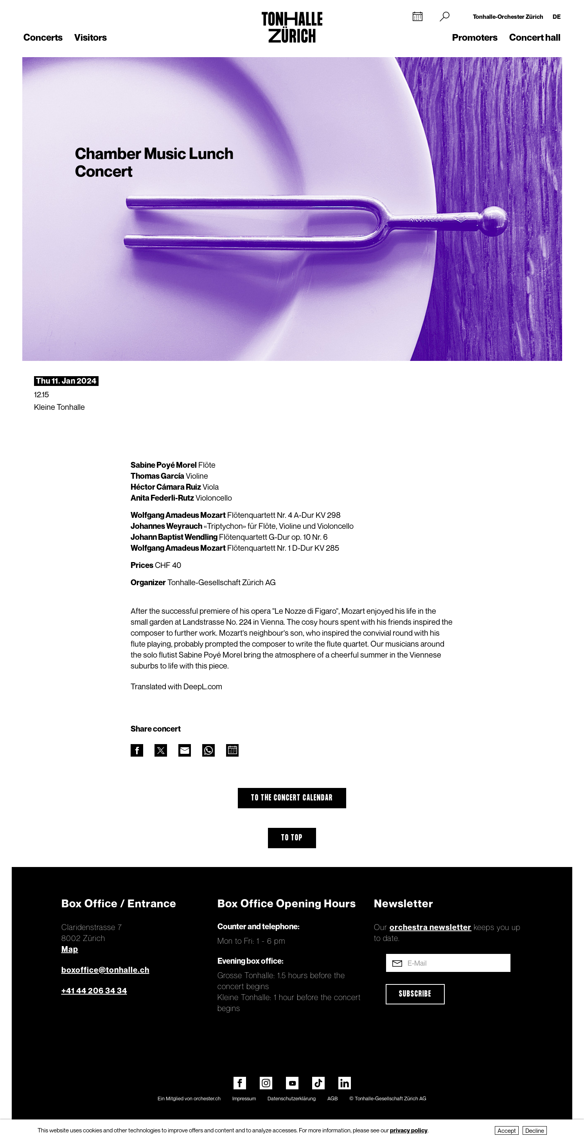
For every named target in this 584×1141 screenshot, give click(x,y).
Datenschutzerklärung (292, 1098)
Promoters (475, 37)
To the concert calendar (292, 798)
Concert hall (535, 37)
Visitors (90, 37)
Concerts (43, 37)
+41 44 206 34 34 (94, 990)
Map (69, 949)
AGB (332, 1098)
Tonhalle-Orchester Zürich (508, 16)
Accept (507, 1130)
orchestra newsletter (430, 927)
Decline (534, 1130)
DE (557, 16)
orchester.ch (207, 1098)
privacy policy (409, 1130)
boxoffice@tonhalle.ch (105, 970)
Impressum (244, 1098)
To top (292, 838)
